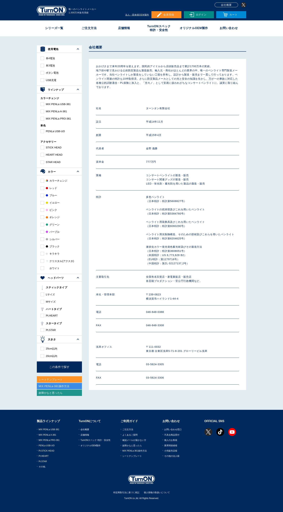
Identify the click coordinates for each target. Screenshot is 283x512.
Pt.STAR (43, 461)
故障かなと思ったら (132, 445)
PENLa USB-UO (47, 445)
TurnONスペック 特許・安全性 (95, 440)
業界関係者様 (170, 445)
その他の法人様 (171, 456)
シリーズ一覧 (54, 28)
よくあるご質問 (130, 435)
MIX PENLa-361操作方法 (134, 451)
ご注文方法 (89, 28)
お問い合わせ (229, 28)
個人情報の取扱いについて (157, 492)
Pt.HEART (44, 456)
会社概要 (226, 4)
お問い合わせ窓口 (173, 429)
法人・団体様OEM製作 (137, 15)
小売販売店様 (170, 451)
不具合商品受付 (171, 435)
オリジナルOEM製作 (194, 28)
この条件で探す (59, 366)
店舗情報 (124, 28)
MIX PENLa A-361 (47, 435)
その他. (42, 466)
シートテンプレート (132, 456)
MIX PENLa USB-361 (49, 429)
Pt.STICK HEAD (46, 451)
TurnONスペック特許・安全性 (159, 28)
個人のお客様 (170, 440)
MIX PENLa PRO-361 (49, 440)
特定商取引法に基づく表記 (126, 492)
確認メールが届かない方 (134, 440)
